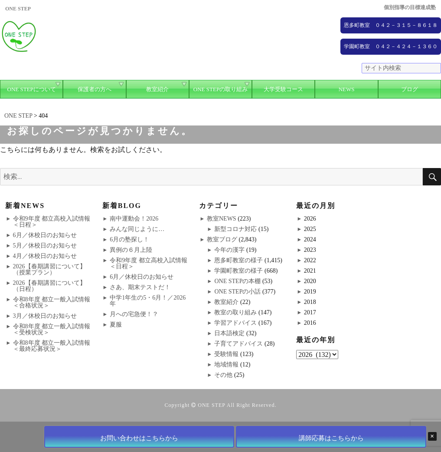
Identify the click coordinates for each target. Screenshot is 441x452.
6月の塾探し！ (129, 239)
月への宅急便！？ (134, 314)
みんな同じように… (137, 229)
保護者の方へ (94, 89)
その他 (223, 375)
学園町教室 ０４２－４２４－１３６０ (391, 46)
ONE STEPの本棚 (237, 281)
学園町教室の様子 (238, 270)
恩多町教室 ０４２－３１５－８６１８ (391, 25)
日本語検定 (229, 333)
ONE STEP (211, 405)
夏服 (116, 324)
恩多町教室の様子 (238, 260)
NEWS (347, 89)
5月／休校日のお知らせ (45, 245)
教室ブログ (222, 239)
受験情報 (226, 354)
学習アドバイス (235, 323)
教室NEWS (221, 218)
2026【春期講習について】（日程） (49, 286)
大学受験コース (283, 89)
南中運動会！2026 (134, 218)
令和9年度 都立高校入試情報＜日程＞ (52, 221)
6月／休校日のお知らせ (45, 235)
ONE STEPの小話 (237, 291)
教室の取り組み (235, 312)
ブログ (409, 89)
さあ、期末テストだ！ (140, 287)
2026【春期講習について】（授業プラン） (49, 269)
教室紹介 (157, 89)
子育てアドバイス (238, 343)
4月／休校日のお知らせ (45, 256)
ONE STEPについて (31, 89)
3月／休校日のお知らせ (45, 316)
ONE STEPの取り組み (220, 89)
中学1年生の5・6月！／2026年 (148, 300)
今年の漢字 (229, 250)
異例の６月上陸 (131, 250)
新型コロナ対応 (235, 229)
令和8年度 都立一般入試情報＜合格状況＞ (52, 302)
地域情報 (226, 364)
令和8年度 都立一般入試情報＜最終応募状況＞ (52, 346)
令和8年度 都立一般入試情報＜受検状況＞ (52, 329)
